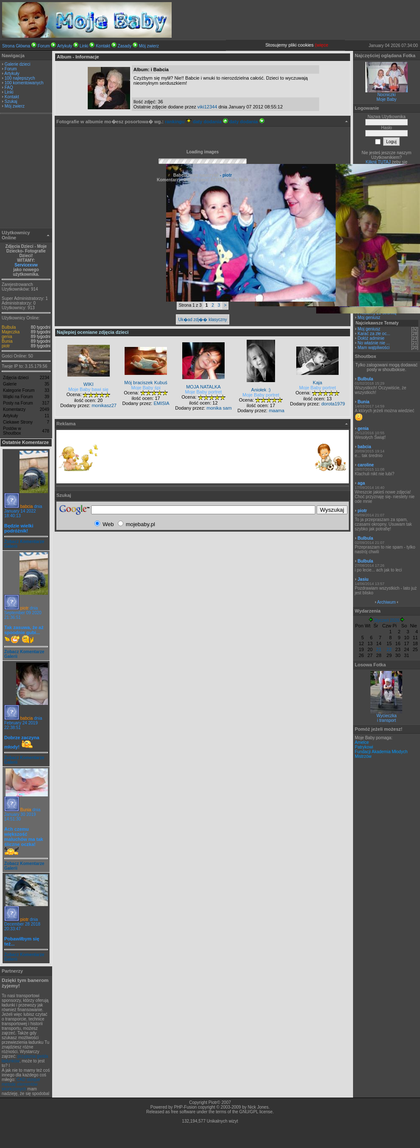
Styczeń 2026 (387, 620)
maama (276, 410)
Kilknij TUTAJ (378, 162)
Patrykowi (364, 747)
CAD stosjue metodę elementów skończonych (21, 1084)
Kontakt (103, 46)
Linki (84, 46)
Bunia (7, 341)
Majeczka (10, 332)
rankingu (178, 121)
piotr (6, 346)
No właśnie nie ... (374, 343)
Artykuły (64, 46)
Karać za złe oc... (374, 333)
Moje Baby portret (203, 391)
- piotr (225, 175)
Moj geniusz (369, 317)
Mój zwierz (149, 46)
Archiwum (386, 602)
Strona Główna (16, 46)
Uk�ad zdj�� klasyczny (202, 319)
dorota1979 (333, 403)
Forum (44, 46)
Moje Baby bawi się (88, 389)
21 (378, 649)
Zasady (124, 46)
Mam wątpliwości (374, 347)
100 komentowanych (24, 82)
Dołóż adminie (371, 338)
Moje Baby (386, 99)
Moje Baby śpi (146, 387)
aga (361, 483)
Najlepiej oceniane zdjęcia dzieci (92, 332)
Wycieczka (386, 715)
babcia (26, 506)
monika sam (218, 407)
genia (7, 336)
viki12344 (207, 106)
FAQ (9, 87)
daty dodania (210, 121)
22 (389, 649)
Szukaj (11, 101)
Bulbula (9, 327)
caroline (366, 465)
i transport (386, 720)
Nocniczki (387, 94)
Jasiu (363, 579)
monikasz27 (104, 405)
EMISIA (161, 403)
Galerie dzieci (18, 64)
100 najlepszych (20, 78)
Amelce (362, 742)
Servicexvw (26, 265)
